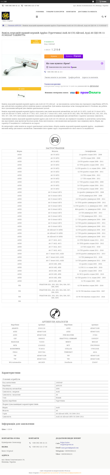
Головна (40, 12)
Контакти (71, 12)
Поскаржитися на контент (49, 473)
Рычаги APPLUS (14, 25)
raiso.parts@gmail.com (70, 448)
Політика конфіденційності (70, 473)
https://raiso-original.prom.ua (66, 443)
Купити (54, 56)
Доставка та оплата (87, 12)
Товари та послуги (55, 12)
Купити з (73, 56)
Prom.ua (67, 471)
